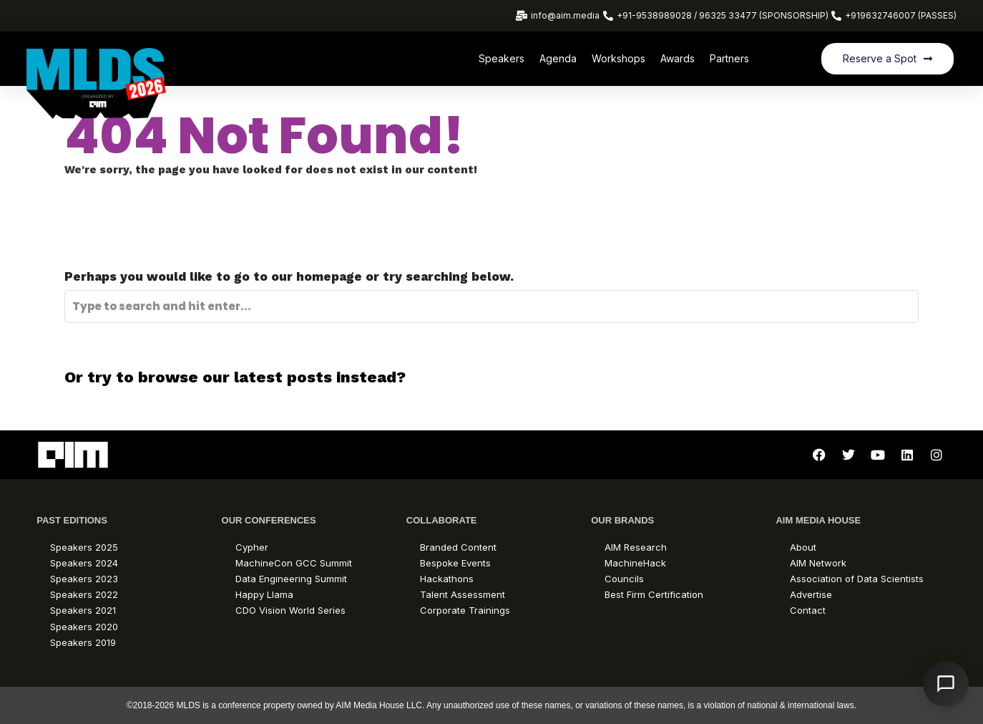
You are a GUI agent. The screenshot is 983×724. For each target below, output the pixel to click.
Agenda (558, 58)
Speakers (501, 58)
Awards (677, 58)
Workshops (618, 58)
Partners (729, 58)
